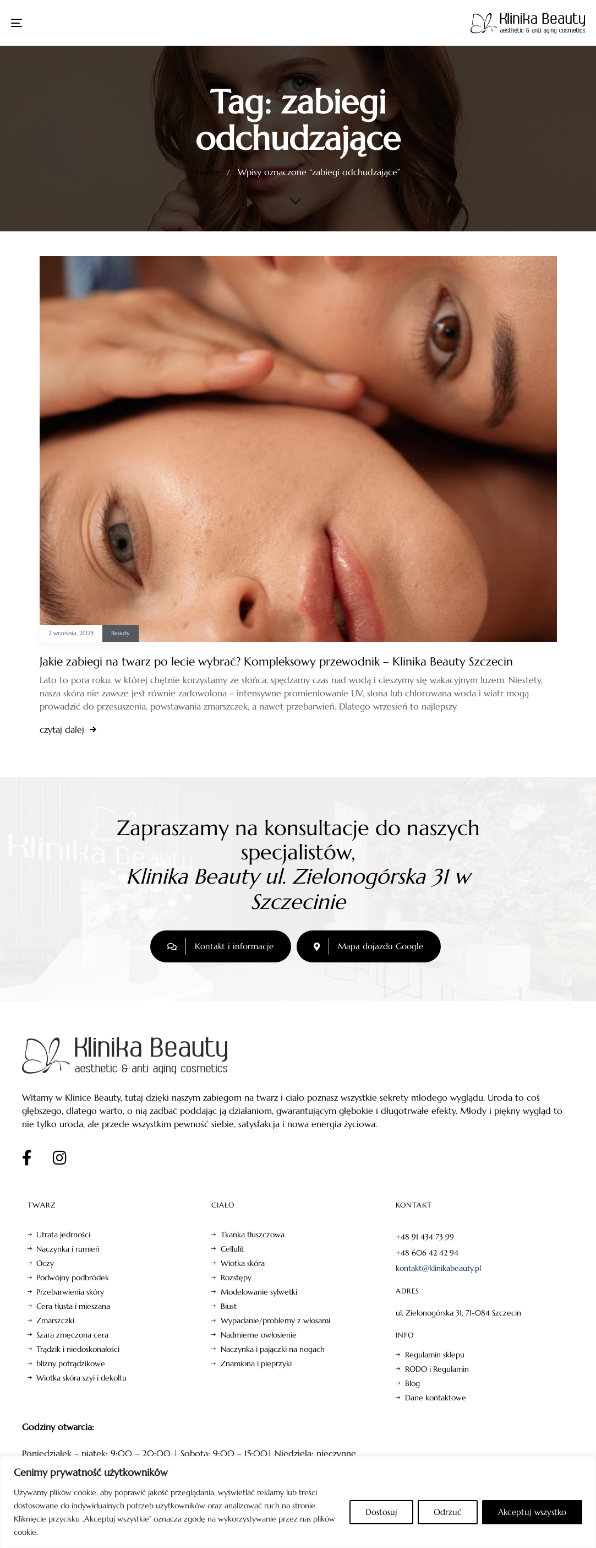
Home (208, 171)
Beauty (120, 633)
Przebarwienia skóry (70, 1292)
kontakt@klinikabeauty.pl (438, 1268)
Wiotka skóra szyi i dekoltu (81, 1378)
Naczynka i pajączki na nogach (273, 1349)
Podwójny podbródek (72, 1277)
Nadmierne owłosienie (259, 1335)
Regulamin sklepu (434, 1355)
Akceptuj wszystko (532, 1512)
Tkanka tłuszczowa (253, 1235)
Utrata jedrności (63, 1235)
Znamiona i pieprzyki (256, 1363)
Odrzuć (448, 1512)
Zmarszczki (55, 1320)
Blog (412, 1383)
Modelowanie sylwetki (259, 1292)
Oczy (45, 1263)
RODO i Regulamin (437, 1369)
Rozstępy (236, 1277)
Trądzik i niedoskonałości (77, 1349)
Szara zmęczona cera (72, 1335)
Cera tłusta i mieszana (73, 1306)
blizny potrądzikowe (70, 1363)
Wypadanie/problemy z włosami (275, 1320)
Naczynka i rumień (68, 1249)
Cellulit (232, 1249)
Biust (229, 1306)
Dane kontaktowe (435, 1398)
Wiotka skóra (243, 1263)
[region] (298, 1502)
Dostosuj (381, 1512)
